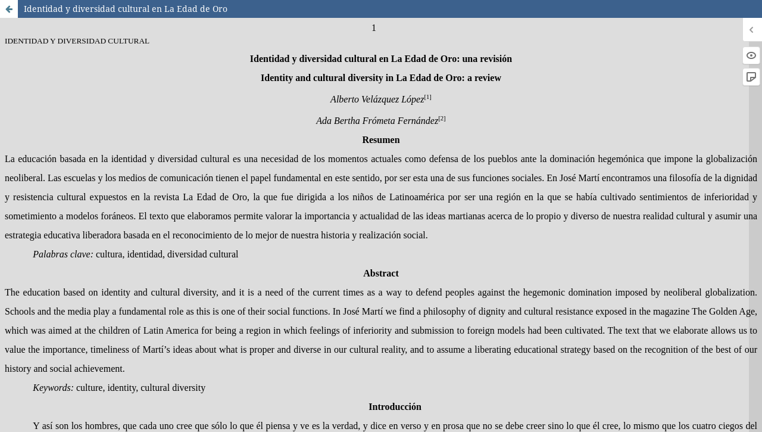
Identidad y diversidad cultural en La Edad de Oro (125, 8)
